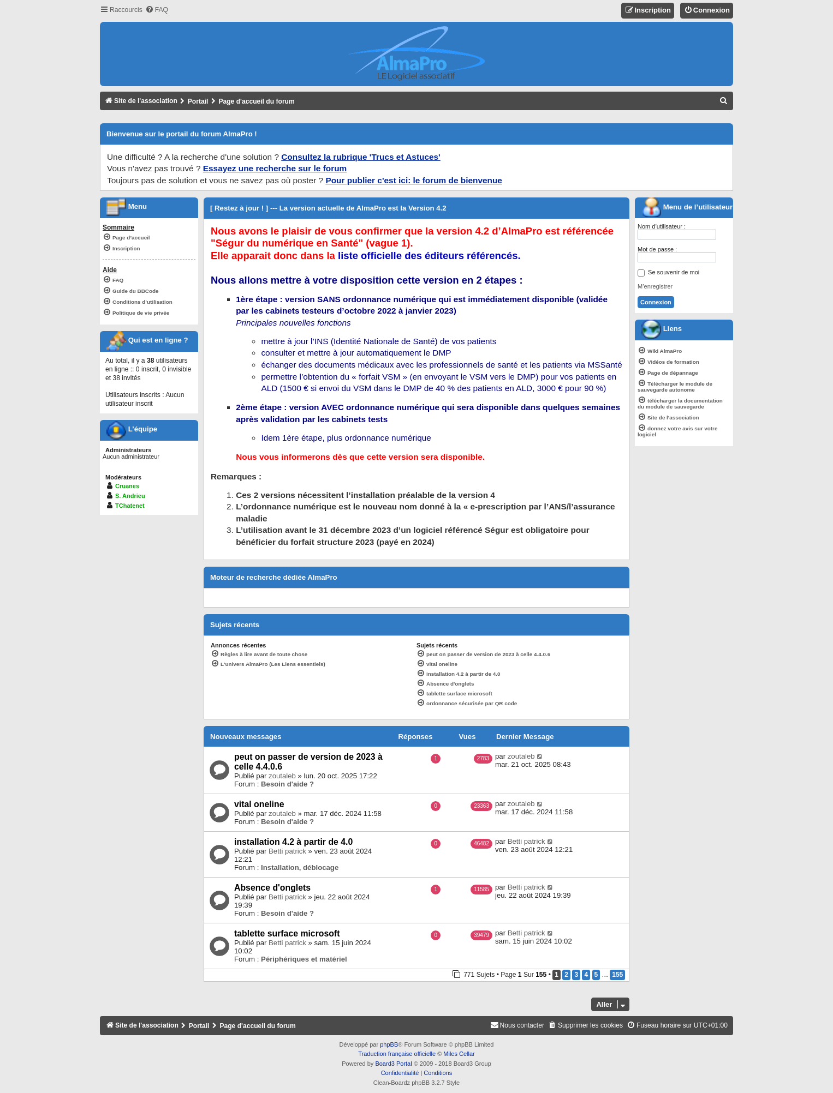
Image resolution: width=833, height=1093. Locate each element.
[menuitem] (156, 10)
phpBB (389, 1044)
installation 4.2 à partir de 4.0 (293, 841)
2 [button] (566, 974)
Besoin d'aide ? (287, 784)
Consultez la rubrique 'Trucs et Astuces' (361, 156)
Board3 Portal (393, 1063)
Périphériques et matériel (304, 959)
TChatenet (130, 505)
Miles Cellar (458, 1053)
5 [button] (596, 974)
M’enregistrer (655, 286)
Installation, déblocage (299, 867)
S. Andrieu (130, 496)
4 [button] (586, 974)
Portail (198, 101)
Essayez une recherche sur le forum (275, 168)
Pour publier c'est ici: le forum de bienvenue (413, 180)
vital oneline (259, 804)
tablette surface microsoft (287, 933)
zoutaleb (282, 776)
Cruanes (127, 486)
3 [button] (576, 974)
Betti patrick (287, 851)
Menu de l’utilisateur (687, 207)
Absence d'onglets (272, 887)
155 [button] (617, 974)
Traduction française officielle (397, 1053)
